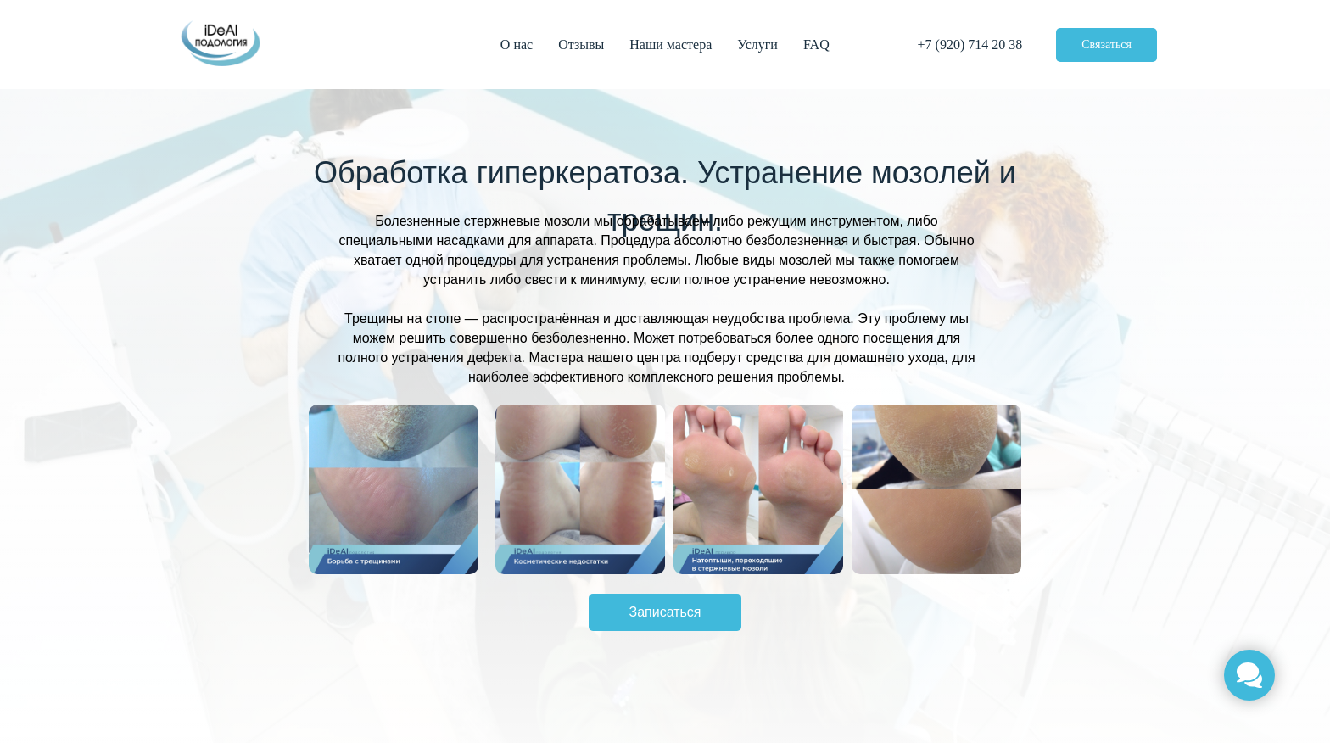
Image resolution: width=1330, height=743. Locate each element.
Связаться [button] (1106, 44)
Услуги (757, 44)
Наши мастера (670, 44)
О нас (516, 44)
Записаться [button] (665, 612)
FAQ (816, 44)
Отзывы (581, 44)
